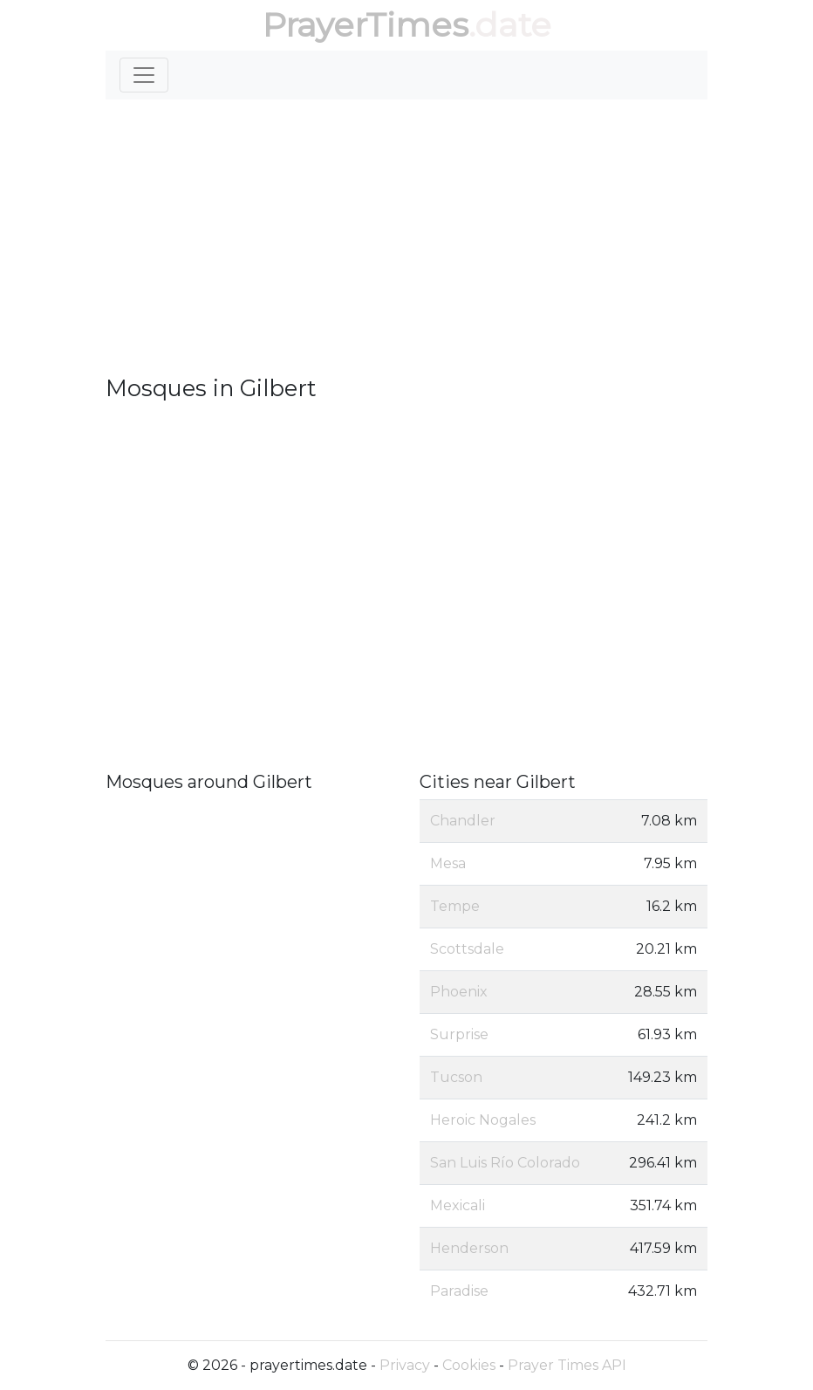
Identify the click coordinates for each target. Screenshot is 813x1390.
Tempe (455, 906)
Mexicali (457, 1205)
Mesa (448, 863)
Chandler (462, 820)
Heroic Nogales (483, 1120)
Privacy (404, 1365)
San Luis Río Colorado (505, 1162)
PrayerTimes (365, 24)
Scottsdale (467, 949)
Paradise (459, 1291)
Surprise (459, 1034)
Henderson (469, 1248)
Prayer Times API (567, 1365)
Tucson (456, 1077)
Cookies (468, 1365)
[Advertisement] (406, 244)
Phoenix (459, 991)
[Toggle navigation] (144, 75)
